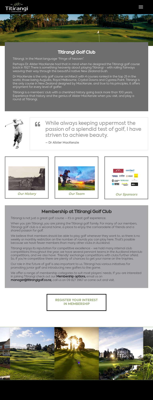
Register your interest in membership (76, 302)
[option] (76, 30)
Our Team (76, 194)
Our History (27, 194)
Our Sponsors (126, 194)
